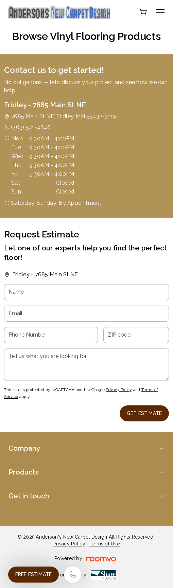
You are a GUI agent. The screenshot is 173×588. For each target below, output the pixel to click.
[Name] (86, 292)
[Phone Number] (51, 335)
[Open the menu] (160, 12)
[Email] (86, 314)
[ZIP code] (136, 335)
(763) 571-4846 (31, 127)
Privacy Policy (119, 389)
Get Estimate (144, 413)
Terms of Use (104, 543)
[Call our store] (72, 575)
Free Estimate (33, 574)
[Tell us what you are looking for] (86, 365)
